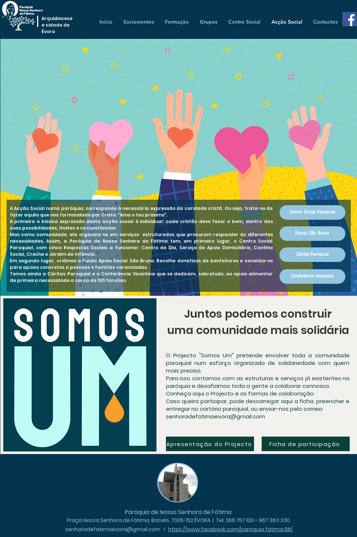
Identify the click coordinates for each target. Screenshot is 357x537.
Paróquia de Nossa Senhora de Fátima (178, 512)
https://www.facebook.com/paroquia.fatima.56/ (230, 529)
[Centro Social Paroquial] (312, 212)
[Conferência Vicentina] (312, 276)
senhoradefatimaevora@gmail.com (215, 416)
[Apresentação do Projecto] (210, 444)
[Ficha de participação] (306, 444)
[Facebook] (349, 19)
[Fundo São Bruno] (312, 233)
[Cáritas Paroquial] (312, 254)
